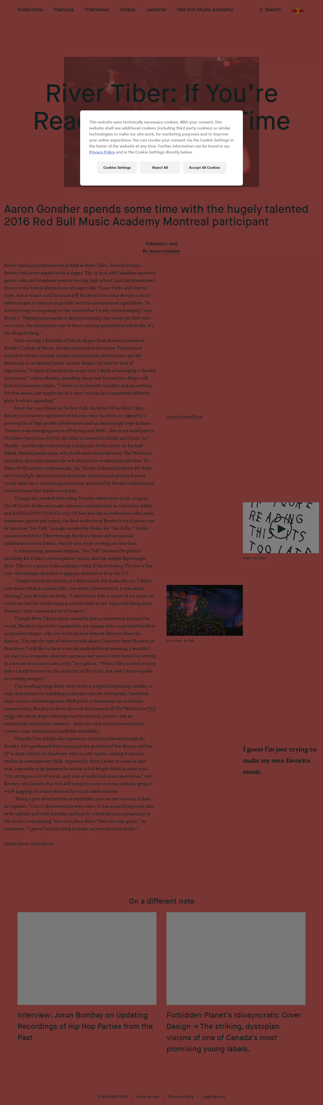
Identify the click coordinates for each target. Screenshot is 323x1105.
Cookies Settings (117, 168)
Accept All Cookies (204, 168)
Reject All (160, 168)
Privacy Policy (102, 152)
